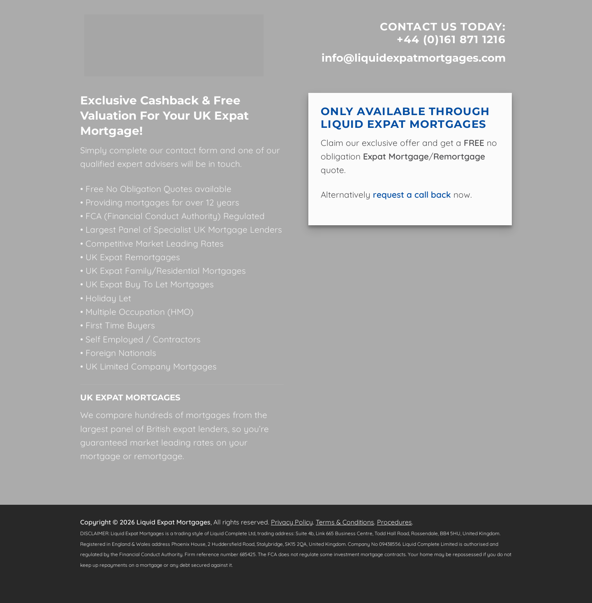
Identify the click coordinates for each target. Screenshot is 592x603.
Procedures (394, 522)
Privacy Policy (292, 522)
